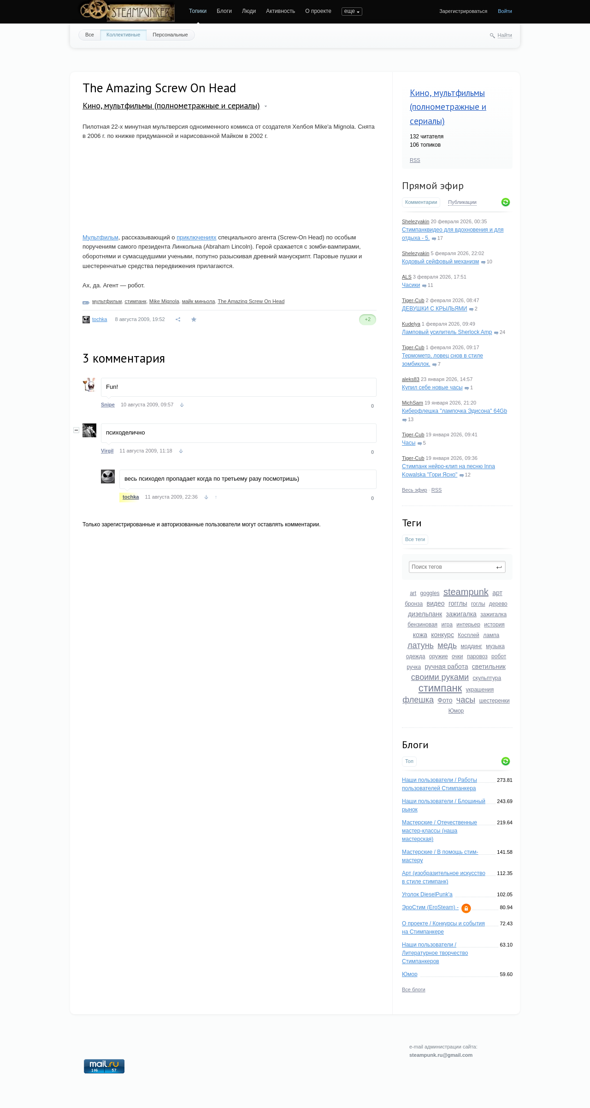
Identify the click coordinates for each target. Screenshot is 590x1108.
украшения (480, 689)
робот (498, 656)
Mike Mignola (164, 301)
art (413, 593)
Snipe (108, 404)
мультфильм (107, 301)
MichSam (412, 402)
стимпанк (440, 688)
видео (436, 603)
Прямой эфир (433, 185)
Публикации (462, 202)
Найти (505, 35)
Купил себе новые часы (432, 387)
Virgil (107, 450)
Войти (505, 11)
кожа (420, 634)
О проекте (318, 11)
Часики (411, 285)
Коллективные (123, 34)
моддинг (471, 646)
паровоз (477, 656)
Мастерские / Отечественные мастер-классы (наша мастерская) (439, 830)
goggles (430, 593)
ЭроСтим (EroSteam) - (430, 907)
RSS (415, 160)
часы (465, 699)
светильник (489, 666)
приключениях (196, 237)
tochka (99, 319)
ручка (414, 667)
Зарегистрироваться (463, 11)
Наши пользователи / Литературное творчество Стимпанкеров (435, 953)
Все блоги (413, 989)
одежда (415, 656)
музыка (495, 646)
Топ (409, 761)
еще (349, 11)
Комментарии (421, 202)
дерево (498, 604)
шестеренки (494, 700)
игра (446, 624)
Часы (408, 443)
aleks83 (410, 379)
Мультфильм (100, 237)
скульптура (487, 678)
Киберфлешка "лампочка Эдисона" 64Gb (454, 411)
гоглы (478, 604)
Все (89, 34)
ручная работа (446, 666)
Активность (280, 11)
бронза (414, 604)
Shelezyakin (415, 221)
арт (497, 592)
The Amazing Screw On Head (251, 301)
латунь (420, 645)
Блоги (224, 11)
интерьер (468, 624)
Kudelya (411, 324)
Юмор (456, 711)
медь (447, 645)
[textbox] (457, 567)
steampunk (466, 592)
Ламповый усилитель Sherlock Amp (447, 332)
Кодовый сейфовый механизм (440, 261)
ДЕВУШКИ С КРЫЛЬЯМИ (434, 308)
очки (457, 656)
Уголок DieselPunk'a (427, 894)
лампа (491, 635)
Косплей (468, 635)
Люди (249, 11)
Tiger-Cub (413, 300)
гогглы (457, 603)
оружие (438, 656)
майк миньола (198, 301)
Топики (197, 11)
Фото (444, 700)
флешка (418, 699)
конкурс (442, 634)
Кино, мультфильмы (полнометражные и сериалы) (448, 106)
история (494, 624)
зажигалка (461, 614)
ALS (407, 277)
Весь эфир (414, 490)
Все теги (415, 539)
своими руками (440, 677)
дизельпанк (425, 614)
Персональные (170, 34)
